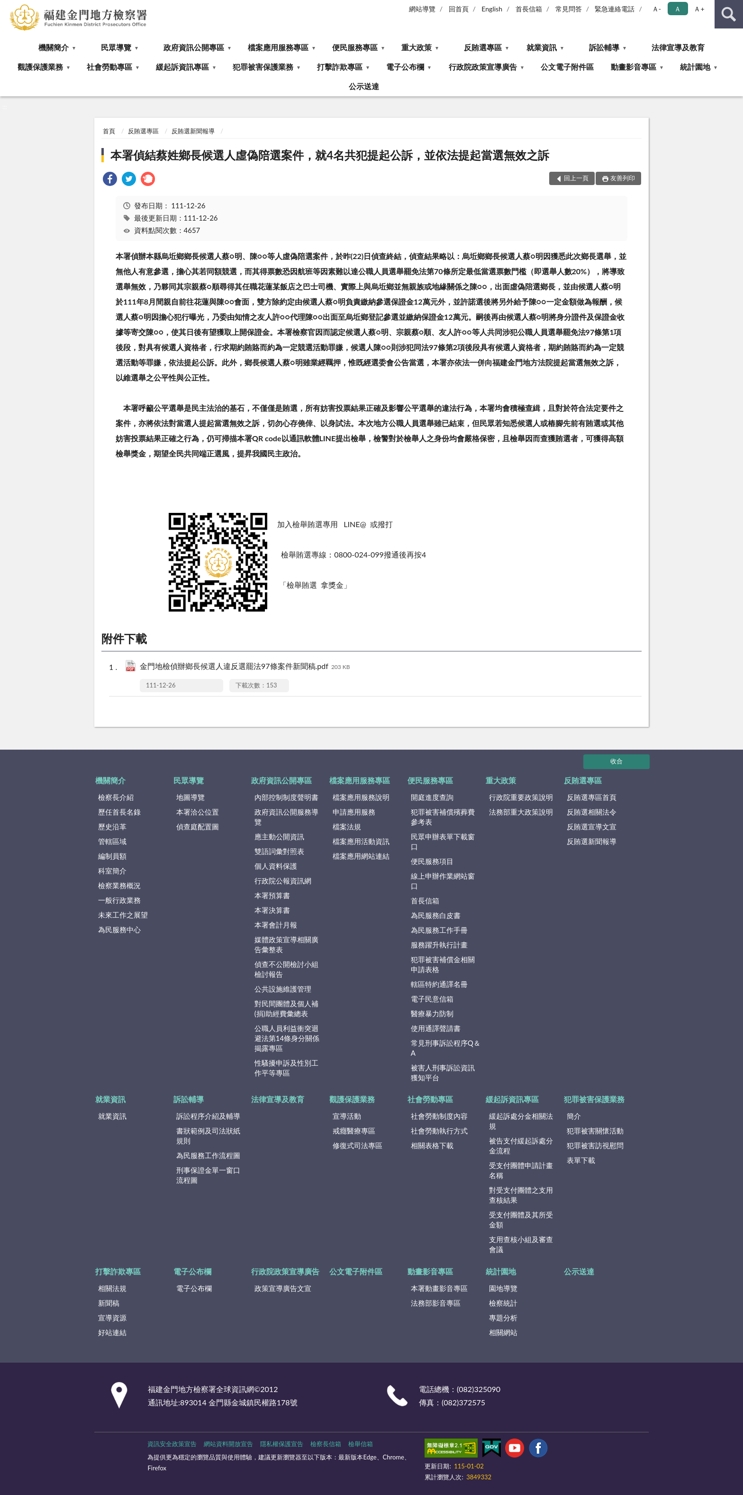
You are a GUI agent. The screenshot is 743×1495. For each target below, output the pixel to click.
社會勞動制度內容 (439, 1116)
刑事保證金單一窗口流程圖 (208, 1175)
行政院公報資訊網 (282, 880)
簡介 (574, 1116)
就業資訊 (541, 47)
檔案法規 (347, 826)
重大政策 (416, 47)
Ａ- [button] (656, 9)
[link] (110, 180)
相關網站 (503, 1332)
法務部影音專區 (436, 1303)
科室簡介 (112, 870)
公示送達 (364, 86)
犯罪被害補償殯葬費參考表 (443, 817)
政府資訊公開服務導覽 (286, 817)
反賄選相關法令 (591, 812)
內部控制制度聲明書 (286, 797)
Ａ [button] (677, 9)
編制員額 (112, 856)
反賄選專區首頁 (591, 797)
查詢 (729, 14)
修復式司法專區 (357, 1145)
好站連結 (112, 1332)
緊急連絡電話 (614, 9)
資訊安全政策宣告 (172, 1444)
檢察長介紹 (116, 797)
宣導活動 (347, 1116)
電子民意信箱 (432, 998)
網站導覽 (422, 9)
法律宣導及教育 (678, 47)
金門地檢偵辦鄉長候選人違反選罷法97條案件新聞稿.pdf (245, 666)
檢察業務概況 (119, 885)
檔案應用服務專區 (278, 47)
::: (7, 7)
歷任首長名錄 (119, 812)
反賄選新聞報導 (193, 131)
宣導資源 (112, 1317)
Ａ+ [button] (699, 9)
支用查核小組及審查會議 (521, 1244)
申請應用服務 (354, 812)
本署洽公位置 (197, 812)
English (491, 9)
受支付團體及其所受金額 (521, 1219)
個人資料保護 (275, 866)
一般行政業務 (119, 900)
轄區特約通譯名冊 (439, 984)
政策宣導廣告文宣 (282, 1288)
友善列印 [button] (622, 178)
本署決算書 (272, 910)
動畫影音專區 (633, 66)
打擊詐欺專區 (339, 66)
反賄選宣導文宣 (591, 826)
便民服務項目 (432, 861)
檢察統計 (503, 1303)
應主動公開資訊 (279, 836)
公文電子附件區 (567, 66)
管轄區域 (112, 841)
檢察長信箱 (325, 1444)
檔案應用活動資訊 (361, 841)
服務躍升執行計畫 (439, 944)
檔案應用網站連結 (361, 856)
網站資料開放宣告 (228, 1444)
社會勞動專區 (109, 66)
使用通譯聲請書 (436, 1028)
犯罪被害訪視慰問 (595, 1145)
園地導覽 (503, 1288)
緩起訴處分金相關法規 (521, 1121)
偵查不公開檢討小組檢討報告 (286, 969)
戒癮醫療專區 (354, 1130)
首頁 (109, 131)
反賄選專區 (483, 47)
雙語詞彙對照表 (279, 851)
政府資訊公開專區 (193, 47)
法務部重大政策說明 (521, 812)
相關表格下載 (432, 1145)
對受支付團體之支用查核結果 (521, 1195)
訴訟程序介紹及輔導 (208, 1116)
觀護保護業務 (40, 66)
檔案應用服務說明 (361, 797)
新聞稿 (108, 1303)
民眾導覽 (116, 47)
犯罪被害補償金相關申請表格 (443, 964)
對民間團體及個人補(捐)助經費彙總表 (286, 1008)
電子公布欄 (405, 66)
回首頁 (459, 9)
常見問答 (568, 9)
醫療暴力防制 (432, 1013)
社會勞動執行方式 (439, 1130)
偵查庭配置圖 (197, 826)
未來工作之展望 (123, 914)
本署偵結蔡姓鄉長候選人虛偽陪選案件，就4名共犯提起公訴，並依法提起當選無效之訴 (329, 155)
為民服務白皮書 (436, 915)
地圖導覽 (190, 797)
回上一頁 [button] (576, 178)
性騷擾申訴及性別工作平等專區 (286, 1068)
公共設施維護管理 (282, 988)
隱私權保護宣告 (281, 1444)
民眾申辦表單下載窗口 (443, 841)
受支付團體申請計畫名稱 (521, 1170)
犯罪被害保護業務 (263, 66)
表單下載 (581, 1160)
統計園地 (695, 66)
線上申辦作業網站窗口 (443, 881)
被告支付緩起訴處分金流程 (521, 1145)
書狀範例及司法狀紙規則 (208, 1135)
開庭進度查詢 (432, 797)
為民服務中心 (119, 929)
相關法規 (112, 1288)
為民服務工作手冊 (439, 930)
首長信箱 (529, 9)
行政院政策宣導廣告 (483, 66)
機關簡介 (53, 47)
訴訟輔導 (604, 47)
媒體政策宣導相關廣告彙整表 (286, 944)
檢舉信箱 (360, 1444)
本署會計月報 (275, 924)
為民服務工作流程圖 (208, 1155)
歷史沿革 (112, 826)
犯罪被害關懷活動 (595, 1130)
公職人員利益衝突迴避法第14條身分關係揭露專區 (286, 1038)
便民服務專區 (355, 47)
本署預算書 (272, 895)
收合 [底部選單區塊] (616, 761)
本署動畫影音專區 (439, 1288)
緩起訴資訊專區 (182, 66)
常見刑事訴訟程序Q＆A (445, 1048)
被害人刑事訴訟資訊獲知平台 (443, 1072)
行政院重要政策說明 (521, 797)
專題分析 (503, 1317)
